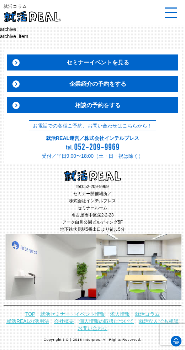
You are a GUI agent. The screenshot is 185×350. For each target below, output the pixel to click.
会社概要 (64, 321)
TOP (30, 314)
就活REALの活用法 (27, 321)
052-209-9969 (95, 186)
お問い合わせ (92, 328)
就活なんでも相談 (159, 321)
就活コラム (147, 314)
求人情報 (120, 314)
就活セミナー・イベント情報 (72, 314)
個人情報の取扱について (106, 321)
